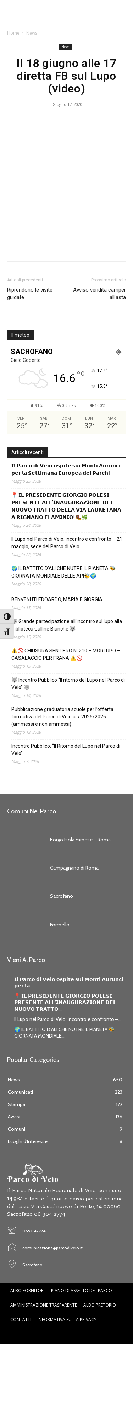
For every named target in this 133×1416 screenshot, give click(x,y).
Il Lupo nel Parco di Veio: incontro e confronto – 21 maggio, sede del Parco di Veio (66, 542)
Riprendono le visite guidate (29, 293)
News (31, 33)
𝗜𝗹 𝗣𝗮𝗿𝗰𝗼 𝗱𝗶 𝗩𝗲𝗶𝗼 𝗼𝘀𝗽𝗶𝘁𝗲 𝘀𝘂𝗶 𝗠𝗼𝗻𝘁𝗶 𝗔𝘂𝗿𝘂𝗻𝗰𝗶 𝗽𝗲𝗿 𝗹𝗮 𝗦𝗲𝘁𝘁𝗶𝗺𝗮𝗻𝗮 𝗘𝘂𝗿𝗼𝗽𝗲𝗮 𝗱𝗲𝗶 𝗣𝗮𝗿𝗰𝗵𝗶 (66, 469)
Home (13, 33)
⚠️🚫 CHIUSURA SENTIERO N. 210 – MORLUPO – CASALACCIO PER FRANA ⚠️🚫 (65, 654)
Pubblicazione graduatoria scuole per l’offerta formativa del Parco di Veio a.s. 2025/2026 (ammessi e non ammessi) (62, 716)
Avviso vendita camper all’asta (99, 293)
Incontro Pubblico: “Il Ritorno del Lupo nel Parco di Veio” (65, 749)
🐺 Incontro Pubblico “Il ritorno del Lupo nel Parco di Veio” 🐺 (68, 683)
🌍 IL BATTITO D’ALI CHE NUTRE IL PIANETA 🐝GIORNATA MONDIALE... (64, 1032)
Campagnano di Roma (74, 868)
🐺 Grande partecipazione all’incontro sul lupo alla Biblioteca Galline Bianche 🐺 (66, 625)
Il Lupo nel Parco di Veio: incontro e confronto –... (67, 1019)
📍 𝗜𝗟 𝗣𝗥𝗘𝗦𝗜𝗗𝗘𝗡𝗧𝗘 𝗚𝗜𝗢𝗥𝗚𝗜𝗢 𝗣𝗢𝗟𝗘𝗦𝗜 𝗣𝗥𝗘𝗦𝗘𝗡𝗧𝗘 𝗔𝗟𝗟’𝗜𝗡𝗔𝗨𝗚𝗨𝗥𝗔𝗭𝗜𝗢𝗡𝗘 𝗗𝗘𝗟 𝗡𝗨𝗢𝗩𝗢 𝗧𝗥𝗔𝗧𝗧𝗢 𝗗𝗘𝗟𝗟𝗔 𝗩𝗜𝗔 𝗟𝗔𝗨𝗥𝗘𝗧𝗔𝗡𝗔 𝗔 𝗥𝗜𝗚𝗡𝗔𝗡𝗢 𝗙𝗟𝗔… (66, 506)
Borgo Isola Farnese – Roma (80, 839)
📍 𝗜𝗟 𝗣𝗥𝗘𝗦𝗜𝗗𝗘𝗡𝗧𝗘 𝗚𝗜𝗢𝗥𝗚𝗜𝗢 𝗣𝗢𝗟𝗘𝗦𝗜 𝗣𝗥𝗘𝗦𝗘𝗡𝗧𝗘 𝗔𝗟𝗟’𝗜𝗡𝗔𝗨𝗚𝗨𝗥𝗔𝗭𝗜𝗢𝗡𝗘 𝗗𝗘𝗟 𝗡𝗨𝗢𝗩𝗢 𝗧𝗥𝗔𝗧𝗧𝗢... (65, 1002)
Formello (60, 924)
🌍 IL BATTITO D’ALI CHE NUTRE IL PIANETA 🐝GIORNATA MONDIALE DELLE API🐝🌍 (63, 572)
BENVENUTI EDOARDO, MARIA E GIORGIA (56, 599)
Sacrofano (61, 896)
